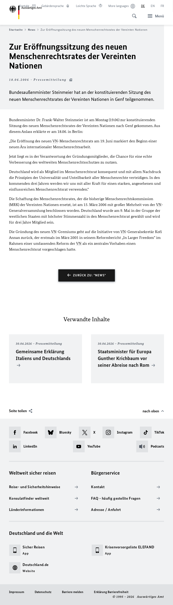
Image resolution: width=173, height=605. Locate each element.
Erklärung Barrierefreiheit (111, 592)
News (33, 30)
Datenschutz (43, 592)
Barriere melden (72, 592)
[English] (153, 6)
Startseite (17, 30)
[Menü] (154, 16)
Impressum (16, 592)
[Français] (162, 6)
